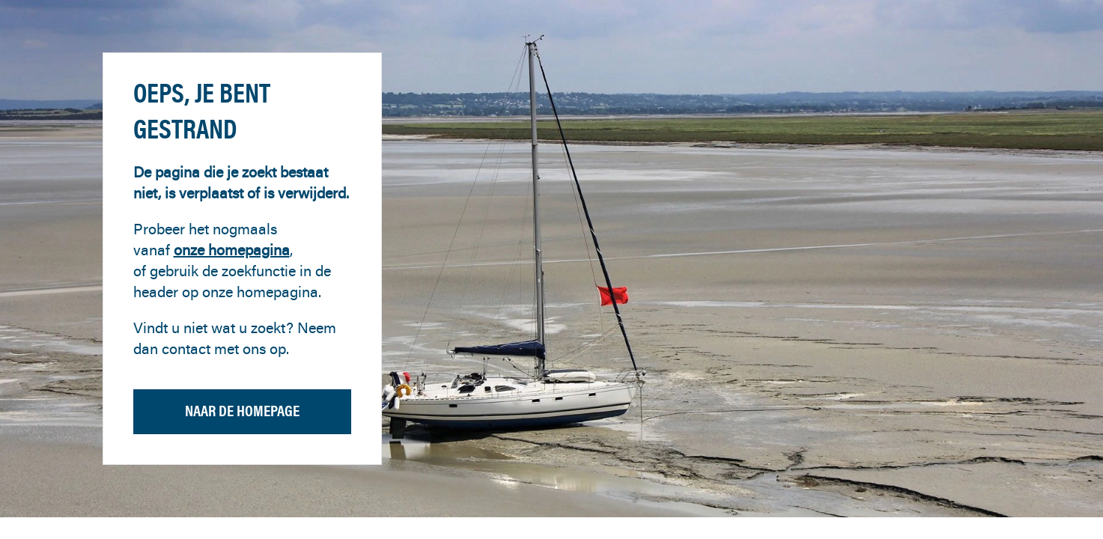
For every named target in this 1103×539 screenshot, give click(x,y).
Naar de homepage (242, 411)
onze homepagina (232, 250)
